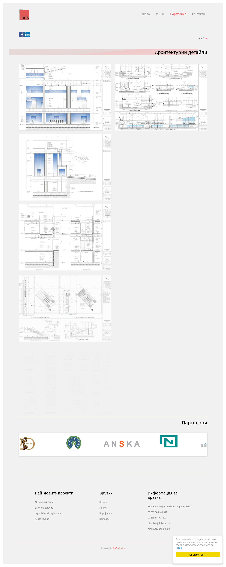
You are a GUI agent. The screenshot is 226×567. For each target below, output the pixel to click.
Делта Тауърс (42, 519)
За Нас (159, 14)
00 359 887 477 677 (157, 517)
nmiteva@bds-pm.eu (159, 529)
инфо (179, 547)
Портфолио (178, 14)
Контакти (198, 14)
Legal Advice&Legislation (48, 513)
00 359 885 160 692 (157, 512)
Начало (145, 14)
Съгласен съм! (197, 554)
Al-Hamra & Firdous (45, 502)
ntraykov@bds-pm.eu (159, 523)
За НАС (103, 507)
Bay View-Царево (44, 507)
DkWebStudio (119, 548)
